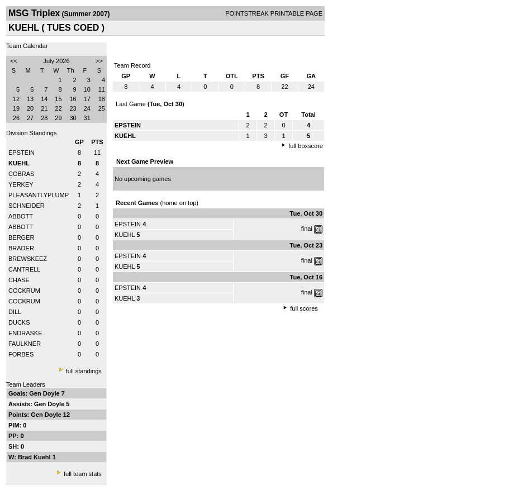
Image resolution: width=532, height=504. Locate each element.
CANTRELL (24, 269)
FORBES (21, 354)
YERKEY (21, 184)
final (306, 228)
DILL (14, 311)
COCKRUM (24, 290)
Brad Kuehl (35, 457)
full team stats (83, 473)
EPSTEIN (21, 152)
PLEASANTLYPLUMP (38, 195)
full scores (304, 308)
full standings (84, 371)
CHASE (19, 280)
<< (13, 61)
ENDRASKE (25, 333)
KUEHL (125, 234)
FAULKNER (24, 343)
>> (99, 61)
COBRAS (21, 173)
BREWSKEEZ (27, 258)
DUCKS (19, 322)
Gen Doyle (45, 393)
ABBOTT (20, 216)
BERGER (21, 237)
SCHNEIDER (26, 205)
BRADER (21, 248)
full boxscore (305, 145)
